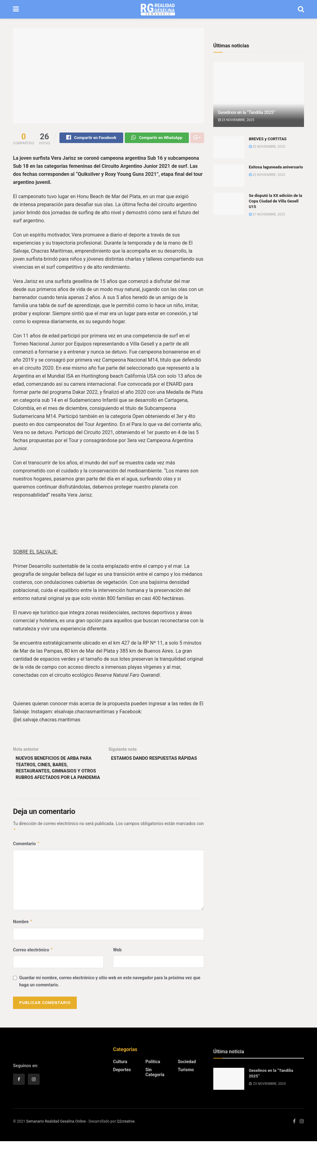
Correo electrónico (33, 960)
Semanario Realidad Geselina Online (55, 1132)
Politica (152, 1072)
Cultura (120, 1072)
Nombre (23, 932)
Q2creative (125, 1132)
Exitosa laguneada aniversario (276, 167)
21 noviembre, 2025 (267, 214)
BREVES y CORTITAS (268, 139)
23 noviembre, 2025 (236, 120)
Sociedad (187, 1072)
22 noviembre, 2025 (267, 147)
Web (117, 960)
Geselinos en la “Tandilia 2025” (246, 112)
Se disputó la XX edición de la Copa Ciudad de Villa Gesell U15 (275, 201)
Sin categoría (154, 1083)
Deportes (122, 1080)
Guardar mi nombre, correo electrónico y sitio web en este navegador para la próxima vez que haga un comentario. (109, 992)
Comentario (26, 854)
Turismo (186, 1080)
